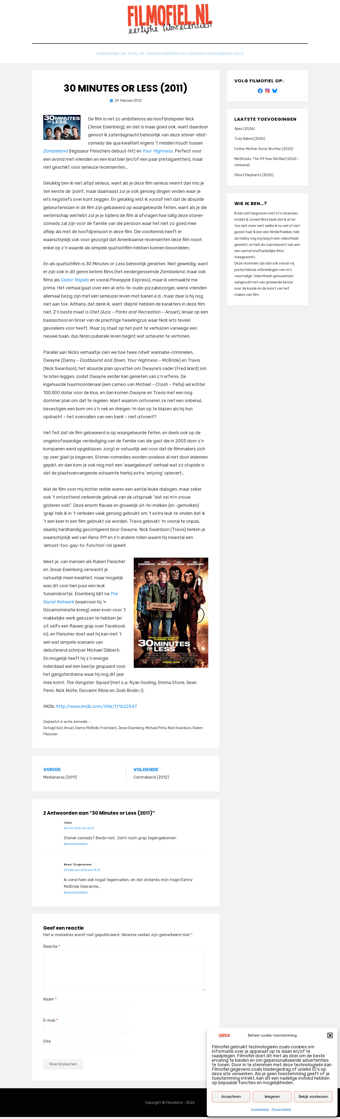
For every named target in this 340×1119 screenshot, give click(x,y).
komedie (80, 724)
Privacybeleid (281, 1109)
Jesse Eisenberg (131, 730)
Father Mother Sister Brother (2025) (263, 151)
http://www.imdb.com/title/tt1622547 (96, 708)
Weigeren (272, 1096)
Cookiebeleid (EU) (232, 56)
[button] (330, 1035)
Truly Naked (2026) (249, 141)
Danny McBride (87, 730)
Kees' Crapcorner (78, 866)
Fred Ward (108, 730)
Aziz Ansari (65, 730)
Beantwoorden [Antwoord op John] (75, 846)
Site (47, 1043)
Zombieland (55, 153)
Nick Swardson (179, 730)
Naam (50, 1001)
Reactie (51, 948)
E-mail (50, 1022)
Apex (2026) (244, 131)
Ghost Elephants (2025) (253, 177)
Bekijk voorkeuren (313, 1096)
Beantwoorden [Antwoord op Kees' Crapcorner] (75, 894)
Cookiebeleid (260, 1109)
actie (68, 724)
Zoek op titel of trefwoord (138, 56)
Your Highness (157, 153)
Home (95, 56)
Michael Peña (155, 730)
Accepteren (231, 1096)
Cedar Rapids (75, 281)
